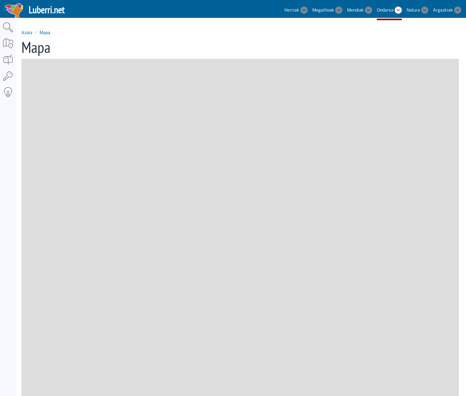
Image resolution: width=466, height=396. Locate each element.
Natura (413, 10)
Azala (26, 32)
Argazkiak (443, 10)
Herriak (291, 10)
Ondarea (385, 10)
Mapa (45, 32)
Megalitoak (323, 10)
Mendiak (355, 10)
